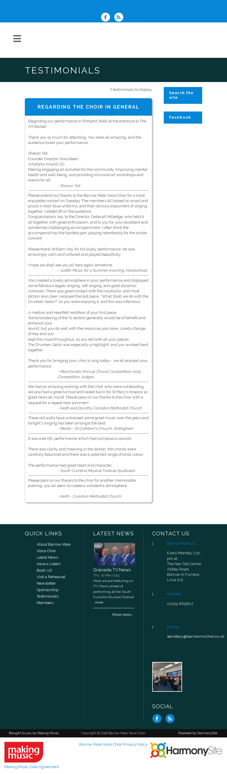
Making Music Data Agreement (31, 767)
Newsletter (46, 583)
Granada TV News (112, 570)
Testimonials (48, 596)
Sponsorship (48, 590)
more (99, 602)
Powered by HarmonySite (197, 733)
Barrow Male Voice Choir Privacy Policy (113, 744)
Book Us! (44, 570)
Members (45, 603)
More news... (123, 614)
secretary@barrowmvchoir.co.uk (195, 636)
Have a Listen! (49, 564)
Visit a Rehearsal (51, 577)
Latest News (47, 557)
